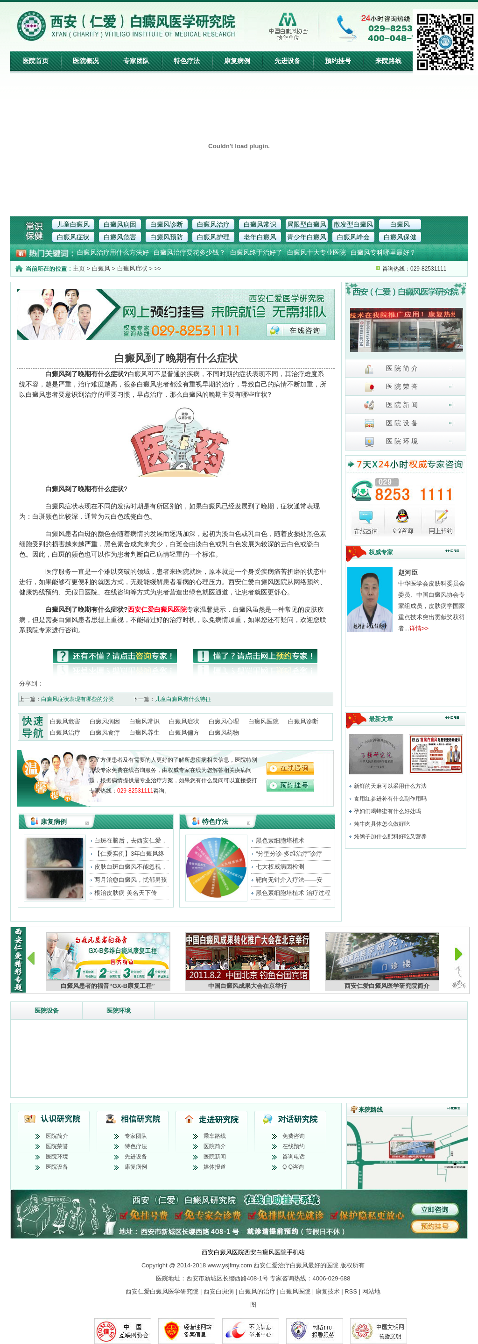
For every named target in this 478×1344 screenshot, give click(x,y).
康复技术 (328, 1291)
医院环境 (118, 1010)
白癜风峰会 (353, 237)
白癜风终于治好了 (256, 252)
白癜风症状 (73, 237)
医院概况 (86, 60)
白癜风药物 (224, 732)
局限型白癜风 (306, 224)
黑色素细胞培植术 (280, 840)
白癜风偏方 (184, 732)
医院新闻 (215, 1156)
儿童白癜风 (73, 224)
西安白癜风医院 (223, 1252)
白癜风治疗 (213, 224)
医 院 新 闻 (391, 405)
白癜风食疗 (105, 732)
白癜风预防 (166, 237)
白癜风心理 (224, 721)
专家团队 (136, 60)
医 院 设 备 (391, 424)
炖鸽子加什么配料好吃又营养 (390, 836)
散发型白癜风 (353, 224)
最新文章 (381, 718)
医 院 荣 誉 (391, 387)
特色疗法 (187, 60)
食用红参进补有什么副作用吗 (390, 798)
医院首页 (35, 60)
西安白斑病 (219, 1291)
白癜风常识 (260, 224)
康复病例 (237, 60)
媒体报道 (215, 1167)
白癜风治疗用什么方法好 (113, 252)
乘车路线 (215, 1136)
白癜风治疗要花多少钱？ (189, 252)
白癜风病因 (120, 224)
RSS (350, 1291)
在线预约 (293, 1146)
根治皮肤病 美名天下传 (125, 892)
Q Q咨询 (293, 1167)
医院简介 (57, 1136)
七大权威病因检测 (280, 866)
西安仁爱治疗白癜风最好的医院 (295, 1265)
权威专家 (381, 552)
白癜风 (400, 224)
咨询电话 (293, 1156)
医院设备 (47, 1010)
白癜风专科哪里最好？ (383, 252)
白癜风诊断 (166, 224)
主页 (79, 268)
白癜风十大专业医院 (316, 252)
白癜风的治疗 (257, 1291)
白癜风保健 (400, 237)
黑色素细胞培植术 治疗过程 (293, 892)
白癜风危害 (120, 237)
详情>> (419, 628)
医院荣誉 (57, 1146)
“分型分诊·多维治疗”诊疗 (289, 853)
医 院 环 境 (391, 442)
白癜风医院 (263, 721)
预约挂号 (338, 60)
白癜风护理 (213, 237)
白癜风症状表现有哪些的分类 (77, 699)
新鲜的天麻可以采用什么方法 (390, 786)
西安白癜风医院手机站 (274, 1252)
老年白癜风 (260, 237)
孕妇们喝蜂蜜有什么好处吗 (387, 811)
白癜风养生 (144, 732)
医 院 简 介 (391, 369)
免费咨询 (293, 1136)
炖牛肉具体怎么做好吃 (382, 824)
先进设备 (287, 60)
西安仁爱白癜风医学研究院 (162, 1291)
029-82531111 (135, 790)
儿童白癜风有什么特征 (183, 699)
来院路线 (388, 60)
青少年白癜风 (306, 237)
